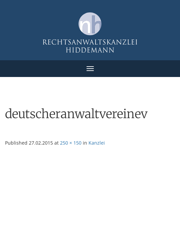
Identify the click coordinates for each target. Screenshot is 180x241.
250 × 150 (70, 143)
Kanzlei (96, 143)
